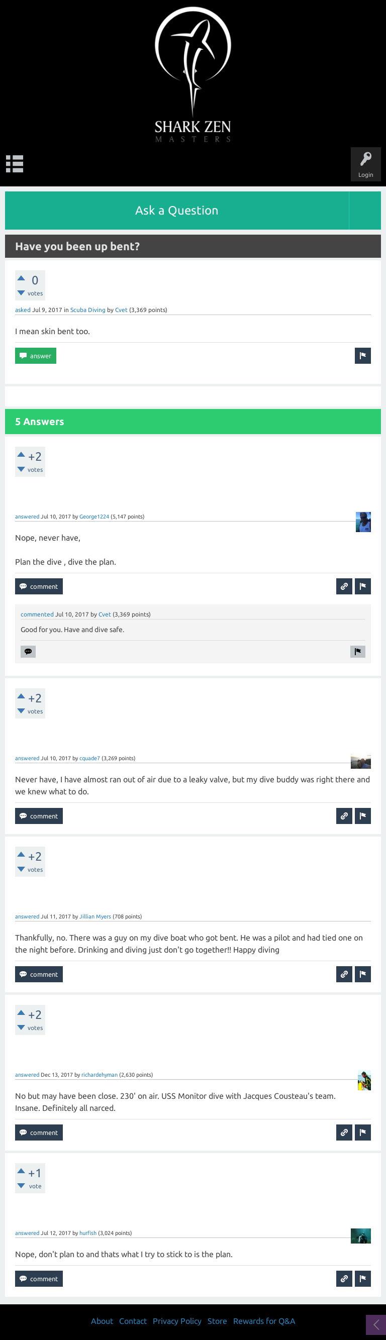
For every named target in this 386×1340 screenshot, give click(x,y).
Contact (133, 1320)
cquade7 (89, 758)
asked (23, 309)
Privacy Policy (177, 1320)
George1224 (94, 516)
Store (217, 1320)
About (102, 1320)
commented (37, 614)
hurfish (87, 1233)
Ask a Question (177, 210)
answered (27, 516)
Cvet (121, 309)
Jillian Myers (95, 916)
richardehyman (99, 1075)
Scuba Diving (88, 309)
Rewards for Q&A (264, 1320)
